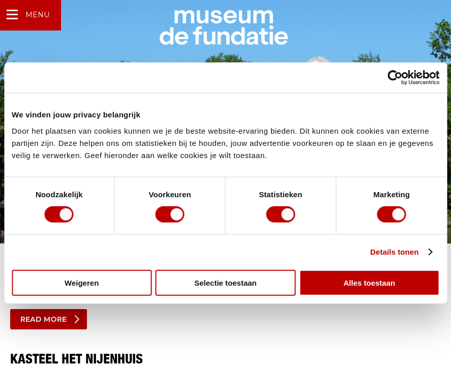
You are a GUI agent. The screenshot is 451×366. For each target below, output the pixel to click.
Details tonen (394, 252)
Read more (43, 319)
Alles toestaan (369, 282)
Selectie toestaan (225, 282)
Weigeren (82, 282)
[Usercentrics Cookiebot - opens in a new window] (394, 77)
